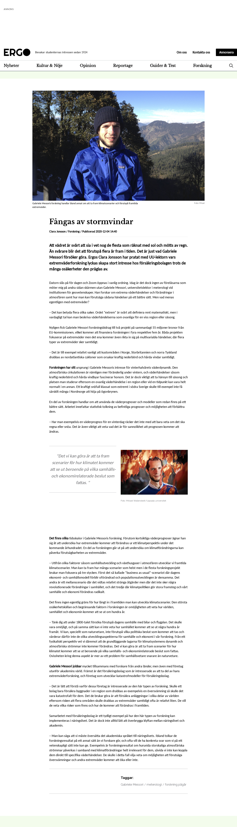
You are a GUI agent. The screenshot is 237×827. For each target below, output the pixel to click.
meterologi (154, 784)
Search (231, 66)
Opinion (88, 65)
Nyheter (11, 65)
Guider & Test (163, 65)
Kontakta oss (201, 52)
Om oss (182, 52)
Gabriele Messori (132, 784)
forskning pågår (175, 784)
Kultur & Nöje (49, 65)
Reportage (122, 65)
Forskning (202, 65)
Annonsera (226, 52)
